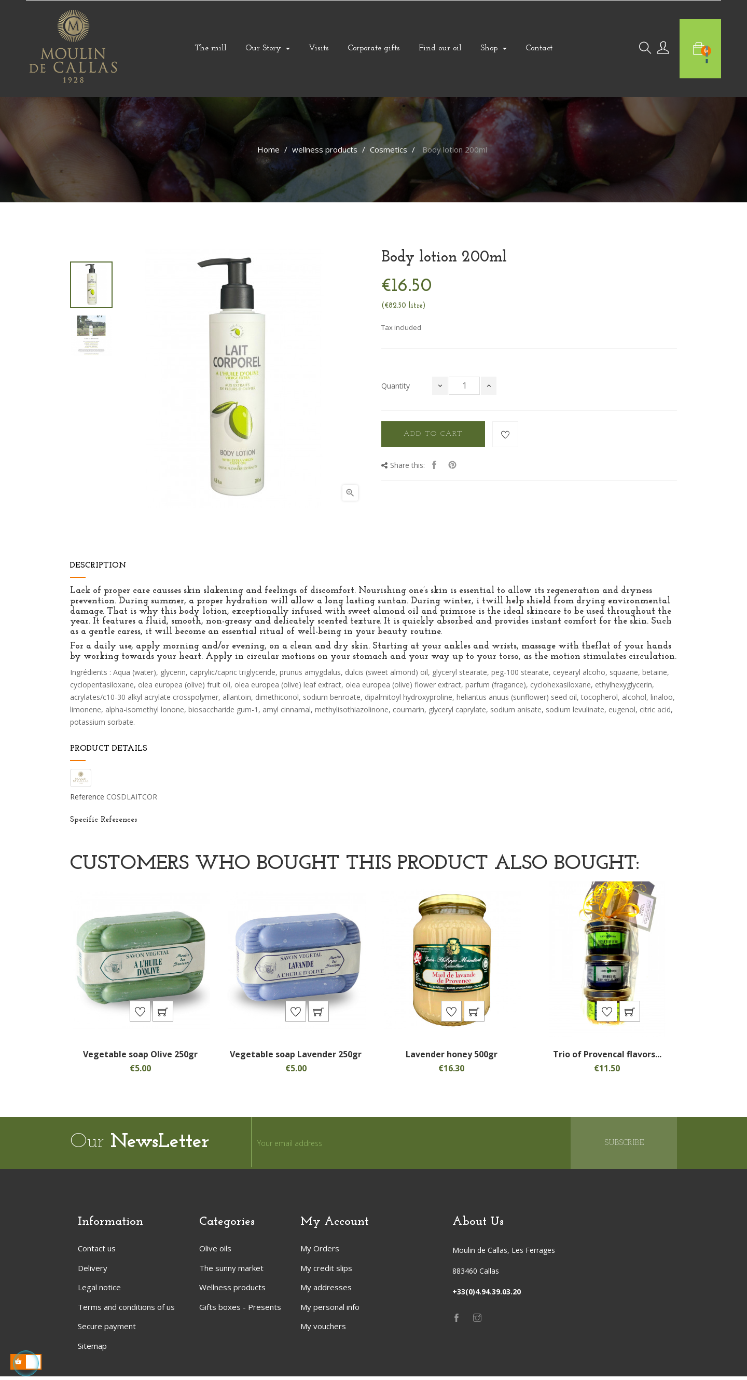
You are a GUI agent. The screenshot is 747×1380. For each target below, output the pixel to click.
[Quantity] (464, 386)
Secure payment (107, 1329)
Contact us (97, 1252)
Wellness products (232, 1291)
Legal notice (99, 1291)
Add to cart (433, 434)
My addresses (326, 1291)
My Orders (319, 1252)
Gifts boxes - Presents (240, 1310)
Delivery (92, 1271)
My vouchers (323, 1329)
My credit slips (326, 1271)
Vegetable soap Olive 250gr (140, 1057)
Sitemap (92, 1349)
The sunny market (231, 1271)
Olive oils (215, 1252)
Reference (87, 797)
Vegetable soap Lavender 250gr (296, 1057)
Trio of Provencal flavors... (607, 1057)
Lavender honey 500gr (451, 1057)
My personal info (329, 1310)
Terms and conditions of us (126, 1310)
